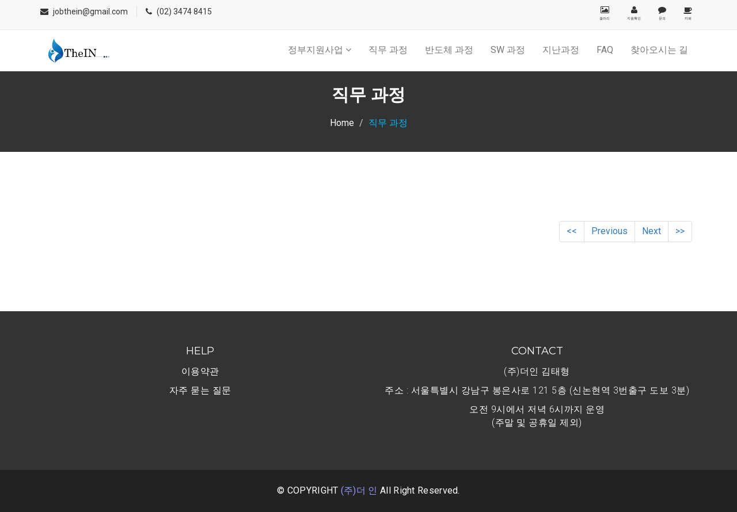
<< (572, 231)
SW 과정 (508, 49)
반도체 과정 (449, 49)
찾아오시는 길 (659, 49)
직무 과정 (388, 49)
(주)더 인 (359, 490)
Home (342, 122)
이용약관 (200, 371)
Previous (609, 231)
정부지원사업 (319, 49)
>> (680, 231)
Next (651, 231)
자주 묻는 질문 (200, 390)
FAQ (605, 49)
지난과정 (560, 49)
